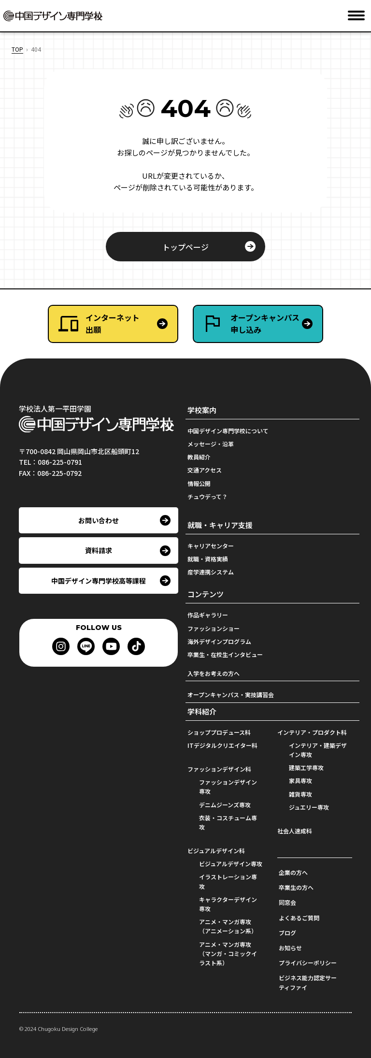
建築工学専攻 (306, 767)
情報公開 (199, 483)
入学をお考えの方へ (213, 673)
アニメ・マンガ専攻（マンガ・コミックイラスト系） (228, 953)
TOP (17, 49)
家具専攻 (300, 780)
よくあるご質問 (299, 918)
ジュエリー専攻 (309, 807)
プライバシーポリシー (308, 962)
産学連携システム (210, 572)
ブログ (287, 933)
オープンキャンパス (276, 324)
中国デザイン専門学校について (228, 431)
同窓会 (287, 902)
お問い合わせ (98, 520)
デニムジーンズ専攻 (225, 805)
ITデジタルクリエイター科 (222, 745)
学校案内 (201, 410)
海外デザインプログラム (219, 641)
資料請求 (98, 550)
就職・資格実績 (207, 559)
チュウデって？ (207, 496)
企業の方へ (293, 872)
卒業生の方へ (296, 887)
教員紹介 (199, 457)
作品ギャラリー (207, 615)
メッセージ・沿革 (210, 444)
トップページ (185, 247)
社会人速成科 (294, 831)
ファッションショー (213, 628)
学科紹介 (201, 711)
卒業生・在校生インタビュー (225, 654)
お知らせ (290, 948)
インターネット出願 (113, 324)
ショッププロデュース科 (219, 732)
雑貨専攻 (300, 794)
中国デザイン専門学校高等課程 (98, 581)
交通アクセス (204, 470)
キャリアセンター (210, 546)
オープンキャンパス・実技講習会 (230, 694)
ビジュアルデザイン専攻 (230, 863)
